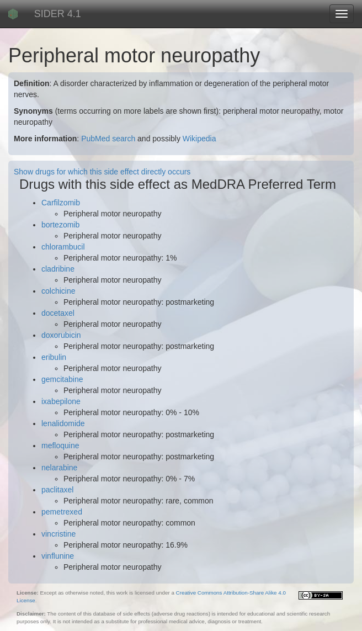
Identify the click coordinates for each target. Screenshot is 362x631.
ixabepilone (61, 401)
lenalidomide (63, 423)
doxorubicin (61, 335)
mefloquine (60, 445)
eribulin (53, 357)
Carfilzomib (60, 202)
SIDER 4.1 (57, 13)
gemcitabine (62, 379)
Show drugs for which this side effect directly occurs (102, 171)
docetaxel (57, 313)
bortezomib (60, 224)
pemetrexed (61, 511)
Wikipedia (199, 138)
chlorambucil (63, 246)
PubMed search (108, 138)
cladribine (57, 268)
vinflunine (57, 556)
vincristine (58, 533)
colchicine (58, 291)
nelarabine (59, 467)
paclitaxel (57, 489)
